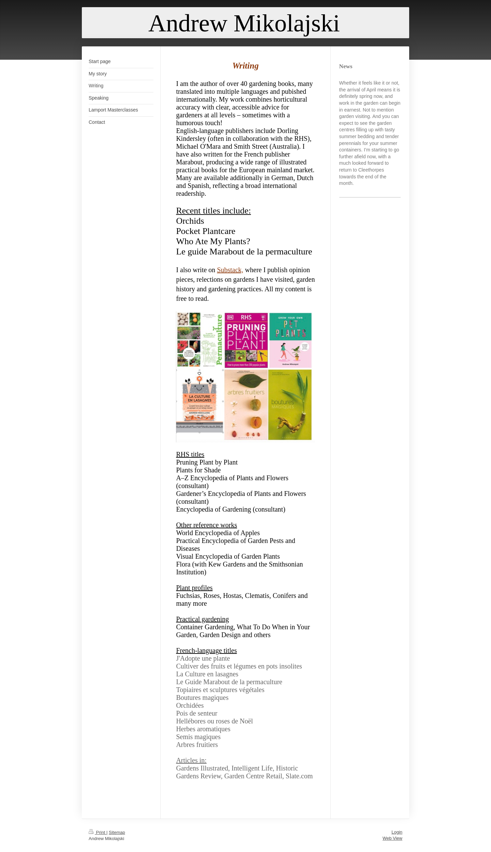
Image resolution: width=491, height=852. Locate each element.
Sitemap (117, 832)
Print (97, 832)
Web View (392, 838)
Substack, (230, 270)
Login (396, 832)
